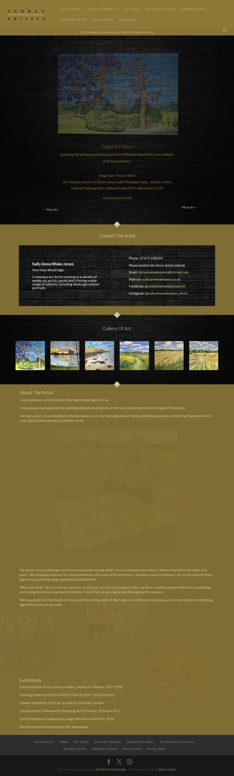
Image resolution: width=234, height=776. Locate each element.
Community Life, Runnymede (68, 727)
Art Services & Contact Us (177, 742)
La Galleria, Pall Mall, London (82, 703)
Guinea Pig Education (186, 416)
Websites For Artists (140, 742)
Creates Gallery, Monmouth (40, 711)
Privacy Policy (156, 748)
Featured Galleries (100, 9)
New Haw (72, 400)
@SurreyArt (167, 769)
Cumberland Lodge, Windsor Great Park (75, 719)
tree (158, 154)
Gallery (64, 742)
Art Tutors (131, 9)
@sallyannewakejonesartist (165, 286)
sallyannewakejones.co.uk (161, 279)
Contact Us (127, 19)
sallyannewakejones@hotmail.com (163, 272)
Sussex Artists (103, 19)
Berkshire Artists (193, 9)
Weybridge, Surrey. (95, 400)
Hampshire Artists (73, 19)
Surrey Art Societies (160, 9)
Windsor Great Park (138, 154)
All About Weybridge (111, 769)
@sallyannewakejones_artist (166, 293)
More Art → (213, 46)
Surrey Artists (69, 9)
